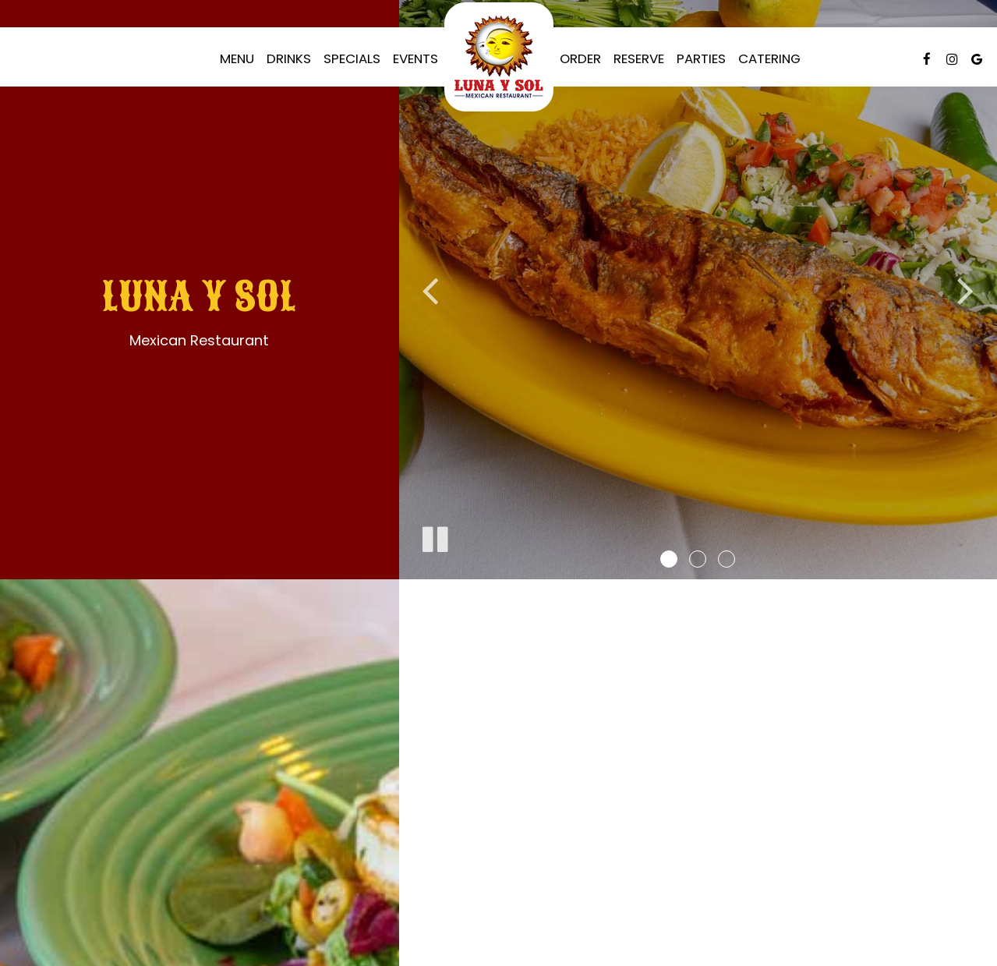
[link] (498, 56)
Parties (701, 58)
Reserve (638, 58)
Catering (769, 58)
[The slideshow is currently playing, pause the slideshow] (434, 536)
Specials (351, 58)
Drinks (289, 58)
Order (580, 58)
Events (415, 58)
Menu (237, 58)
